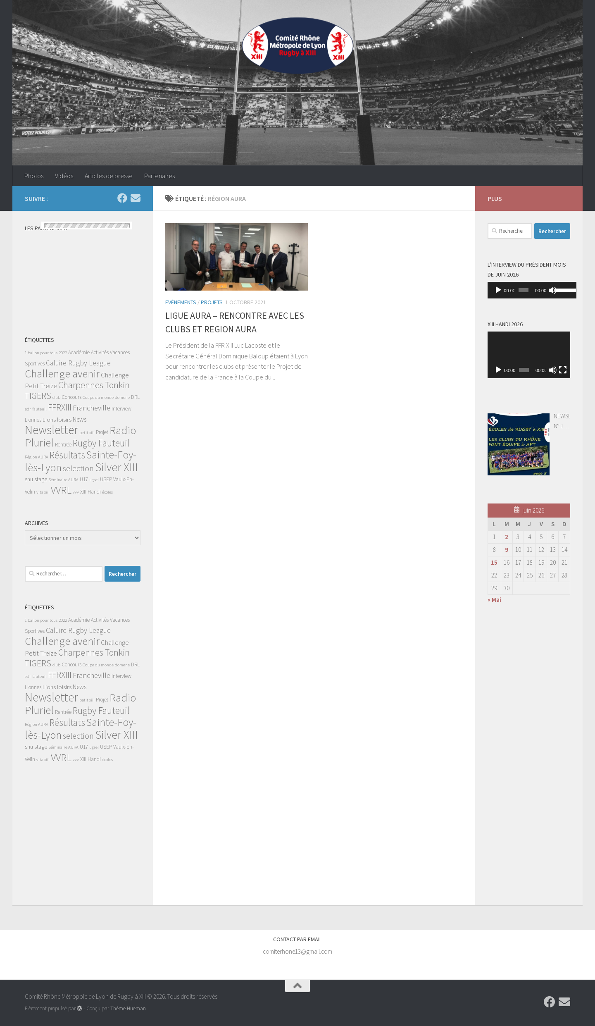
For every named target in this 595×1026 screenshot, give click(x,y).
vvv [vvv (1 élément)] (76, 492)
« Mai (494, 600)
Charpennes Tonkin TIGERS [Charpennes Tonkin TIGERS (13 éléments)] (77, 390)
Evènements (180, 302)
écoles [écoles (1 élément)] (107, 492)
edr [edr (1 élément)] (28, 409)
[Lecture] (498, 290)
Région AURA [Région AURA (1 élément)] (36, 457)
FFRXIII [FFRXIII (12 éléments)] (59, 407)
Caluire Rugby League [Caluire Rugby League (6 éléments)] (78, 362)
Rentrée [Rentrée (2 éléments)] (63, 444)
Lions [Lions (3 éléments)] (49, 419)
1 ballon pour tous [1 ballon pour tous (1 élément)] (41, 353)
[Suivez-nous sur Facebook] (122, 198)
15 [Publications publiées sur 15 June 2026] (494, 562)
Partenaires (159, 176)
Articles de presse (109, 176)
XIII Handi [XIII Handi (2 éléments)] (90, 491)
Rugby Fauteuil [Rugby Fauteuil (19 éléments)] (101, 443)
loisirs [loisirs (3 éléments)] (64, 419)
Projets (212, 302)
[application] (529, 290)
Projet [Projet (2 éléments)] (102, 432)
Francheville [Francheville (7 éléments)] (91, 408)
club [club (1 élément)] (56, 397)
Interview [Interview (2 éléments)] (121, 408)
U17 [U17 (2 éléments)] (84, 479)
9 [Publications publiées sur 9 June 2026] (506, 550)
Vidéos (64, 176)
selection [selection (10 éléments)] (78, 468)
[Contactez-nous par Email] (135, 198)
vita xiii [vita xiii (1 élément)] (43, 492)
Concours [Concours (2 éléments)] (71, 397)
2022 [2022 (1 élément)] (63, 353)
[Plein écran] (563, 370)
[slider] (521, 290)
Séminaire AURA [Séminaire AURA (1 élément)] (63, 479)
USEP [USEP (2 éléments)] (106, 479)
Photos (33, 176)
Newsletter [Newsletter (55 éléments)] (51, 429)
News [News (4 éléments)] (79, 419)
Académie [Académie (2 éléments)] (79, 352)
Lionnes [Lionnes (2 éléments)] (33, 419)
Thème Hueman (128, 1008)
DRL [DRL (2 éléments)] (135, 397)
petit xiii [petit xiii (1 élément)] (87, 432)
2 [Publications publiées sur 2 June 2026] (506, 537)
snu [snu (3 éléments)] (29, 479)
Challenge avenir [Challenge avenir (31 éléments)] (62, 373)
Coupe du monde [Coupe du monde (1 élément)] (98, 397)
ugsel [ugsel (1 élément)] (94, 479)
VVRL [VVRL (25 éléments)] (61, 489)
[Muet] (549, 290)
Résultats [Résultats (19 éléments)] (67, 455)
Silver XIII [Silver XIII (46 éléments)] (116, 467)
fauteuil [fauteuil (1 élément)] (39, 409)
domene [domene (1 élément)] (122, 397)
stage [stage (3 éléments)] (40, 479)
